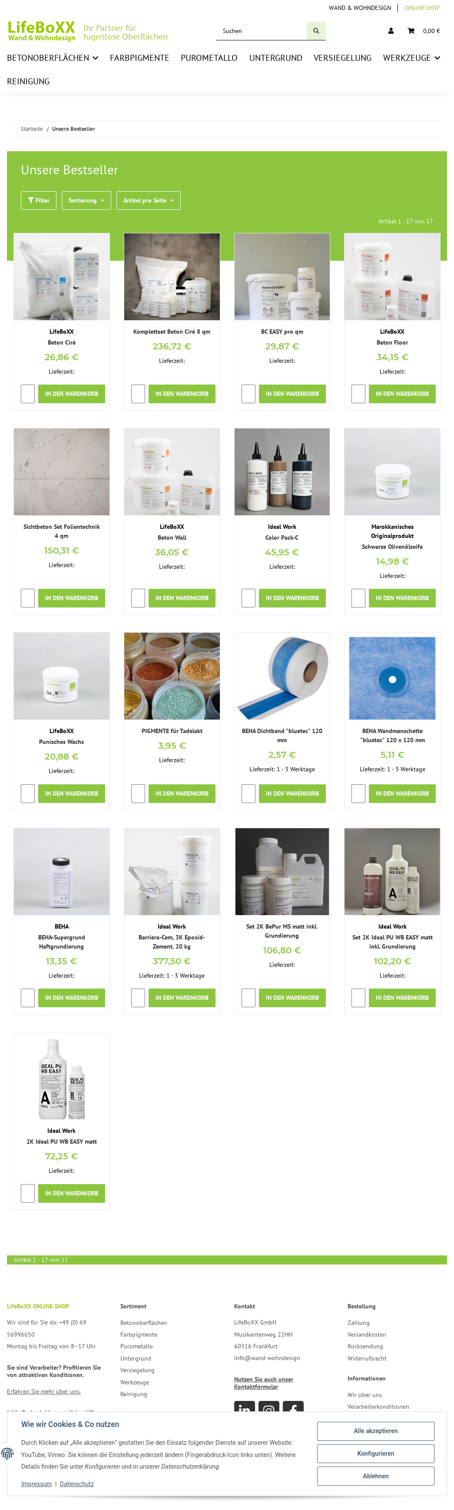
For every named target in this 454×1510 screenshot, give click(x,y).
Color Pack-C (281, 537)
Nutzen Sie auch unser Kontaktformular (263, 1383)
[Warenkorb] (424, 31)
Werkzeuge (134, 1382)
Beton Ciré (62, 342)
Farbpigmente (138, 1334)
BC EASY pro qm (282, 331)
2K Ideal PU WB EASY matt (62, 1141)
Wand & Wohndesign (360, 8)
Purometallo (136, 1346)
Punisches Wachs (61, 742)
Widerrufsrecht (367, 1358)
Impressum (36, 1483)
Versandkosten (367, 1334)
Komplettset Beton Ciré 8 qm (171, 331)
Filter (39, 200)
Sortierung (83, 200)
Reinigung (133, 1394)
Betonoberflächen (143, 1323)
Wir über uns (365, 1395)
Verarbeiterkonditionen (378, 1406)
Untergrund (135, 1358)
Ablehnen (375, 1476)
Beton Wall (172, 537)
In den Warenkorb (71, 394)
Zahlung (359, 1323)
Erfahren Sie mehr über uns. (44, 1391)
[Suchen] (261, 31)
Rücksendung (365, 1346)
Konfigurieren (375, 1453)
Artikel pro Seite (144, 200)
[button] (391, 31)
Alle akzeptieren (376, 1430)
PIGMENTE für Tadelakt (172, 731)
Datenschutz (77, 1483)
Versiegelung (137, 1370)
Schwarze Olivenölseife (392, 547)
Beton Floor (392, 342)
